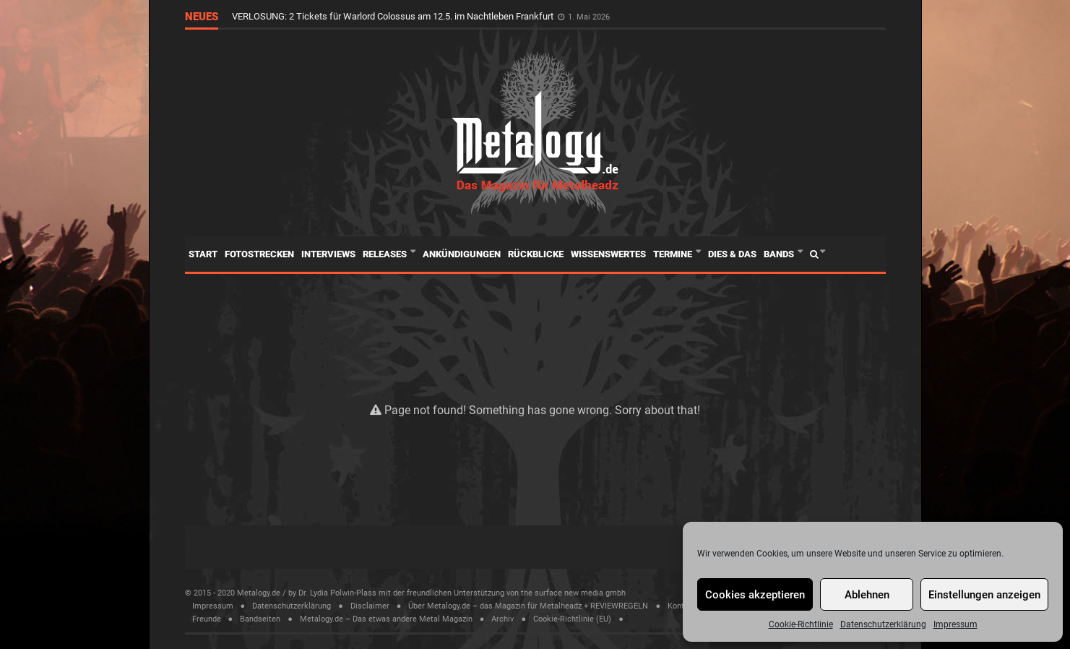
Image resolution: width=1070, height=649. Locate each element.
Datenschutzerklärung (883, 624)
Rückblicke (536, 254)
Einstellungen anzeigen (984, 594)
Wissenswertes (608, 254)
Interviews (328, 254)
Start (203, 254)
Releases (386, 254)
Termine (673, 254)
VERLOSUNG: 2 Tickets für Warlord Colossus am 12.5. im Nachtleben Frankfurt (394, 16)
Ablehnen (867, 594)
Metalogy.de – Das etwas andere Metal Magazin (386, 619)
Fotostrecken (259, 254)
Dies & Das (732, 254)
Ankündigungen (462, 254)
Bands (780, 254)
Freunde (206, 619)
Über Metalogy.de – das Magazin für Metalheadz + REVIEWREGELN (528, 606)
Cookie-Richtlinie (801, 624)
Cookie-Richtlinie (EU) (572, 619)
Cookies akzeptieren (755, 594)
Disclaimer (369, 606)
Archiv (502, 619)
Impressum (955, 624)
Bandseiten (260, 619)
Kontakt (682, 606)
